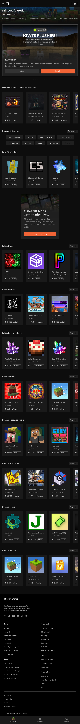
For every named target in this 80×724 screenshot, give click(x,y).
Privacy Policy (8, 699)
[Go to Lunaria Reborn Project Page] (59, 309)
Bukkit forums (46, 647)
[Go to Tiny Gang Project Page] (12, 309)
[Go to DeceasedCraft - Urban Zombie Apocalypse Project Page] (36, 483)
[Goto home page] (8, 3)
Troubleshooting (47, 663)
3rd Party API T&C (10, 678)
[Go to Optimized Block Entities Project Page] (36, 266)
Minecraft (7, 632)
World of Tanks (9, 654)
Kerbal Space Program (11, 647)
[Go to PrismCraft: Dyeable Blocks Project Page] (59, 266)
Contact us (45, 667)
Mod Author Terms (10, 706)
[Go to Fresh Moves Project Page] (36, 440)
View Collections (40, 234)
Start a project (9, 663)
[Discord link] (17, 615)
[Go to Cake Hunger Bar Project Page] (36, 353)
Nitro (43, 687)
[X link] (22, 615)
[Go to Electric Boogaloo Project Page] (12, 172)
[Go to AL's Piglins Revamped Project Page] (59, 107)
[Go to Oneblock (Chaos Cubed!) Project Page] (59, 396)
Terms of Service (9, 695)
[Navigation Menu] (3, 3)
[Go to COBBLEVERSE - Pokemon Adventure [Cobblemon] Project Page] (59, 483)
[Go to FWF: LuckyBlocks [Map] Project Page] (36, 396)
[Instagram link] (5, 615)
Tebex (43, 684)
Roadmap (44, 643)
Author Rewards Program (12, 671)
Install (57, 71)
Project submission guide (12, 667)
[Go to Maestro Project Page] (59, 172)
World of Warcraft (10, 636)
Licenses (6, 703)
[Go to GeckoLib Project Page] (12, 527)
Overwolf (44, 676)
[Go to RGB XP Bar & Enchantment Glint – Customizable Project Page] (59, 353)
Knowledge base (47, 660)
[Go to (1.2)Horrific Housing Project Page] (12, 396)
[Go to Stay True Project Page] (59, 440)
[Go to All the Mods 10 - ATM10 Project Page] (12, 483)
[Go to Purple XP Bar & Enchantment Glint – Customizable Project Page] (12, 353)
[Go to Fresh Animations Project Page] (12, 440)
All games (7, 628)
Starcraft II (7, 643)
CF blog (44, 636)
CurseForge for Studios (49, 680)
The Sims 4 (7, 639)
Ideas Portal (45, 632)
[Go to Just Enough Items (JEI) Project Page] (36, 527)
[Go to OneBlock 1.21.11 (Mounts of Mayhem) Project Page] (36, 570)
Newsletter (45, 639)
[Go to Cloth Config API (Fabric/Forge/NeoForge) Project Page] (59, 527)
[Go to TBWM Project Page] (12, 266)
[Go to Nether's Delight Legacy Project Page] (12, 107)
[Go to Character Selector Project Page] (36, 172)
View (22, 71)
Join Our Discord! (47, 628)
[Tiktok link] (9, 615)
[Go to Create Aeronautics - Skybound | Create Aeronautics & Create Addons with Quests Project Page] (36, 309)
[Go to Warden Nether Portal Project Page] (36, 107)
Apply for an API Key (11, 674)
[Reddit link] (26, 615)
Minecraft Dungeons (11, 650)
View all (73, 246)
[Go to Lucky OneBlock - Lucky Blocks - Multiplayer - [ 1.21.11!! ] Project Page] (59, 570)
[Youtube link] (13, 615)
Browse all (72, 131)
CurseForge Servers (48, 650)
